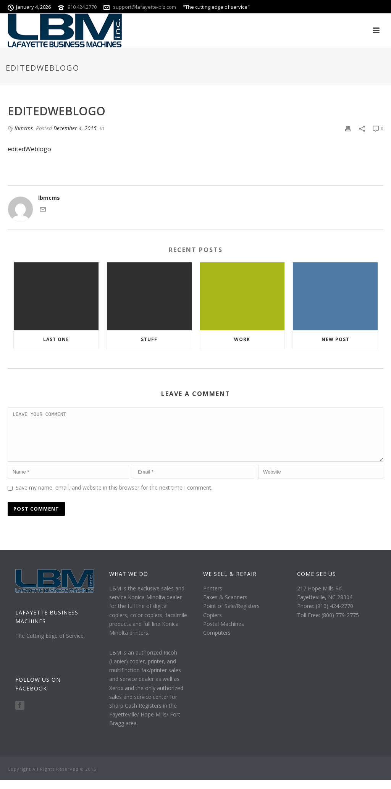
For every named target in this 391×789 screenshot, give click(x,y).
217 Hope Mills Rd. (320, 597)
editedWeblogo (29, 149)
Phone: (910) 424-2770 (325, 615)
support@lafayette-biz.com (144, 6)
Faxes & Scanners (225, 606)
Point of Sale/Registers (231, 615)
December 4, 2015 (75, 128)
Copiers (212, 624)
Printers (212, 597)
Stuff (149, 339)
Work (242, 339)
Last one (56, 339)
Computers (217, 641)
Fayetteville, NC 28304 (324, 606)
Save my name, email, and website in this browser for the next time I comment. (114, 496)
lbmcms (24, 128)
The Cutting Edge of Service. (50, 644)
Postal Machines (223, 633)
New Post (335, 339)
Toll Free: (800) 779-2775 (328, 624)
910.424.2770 (82, 6)
